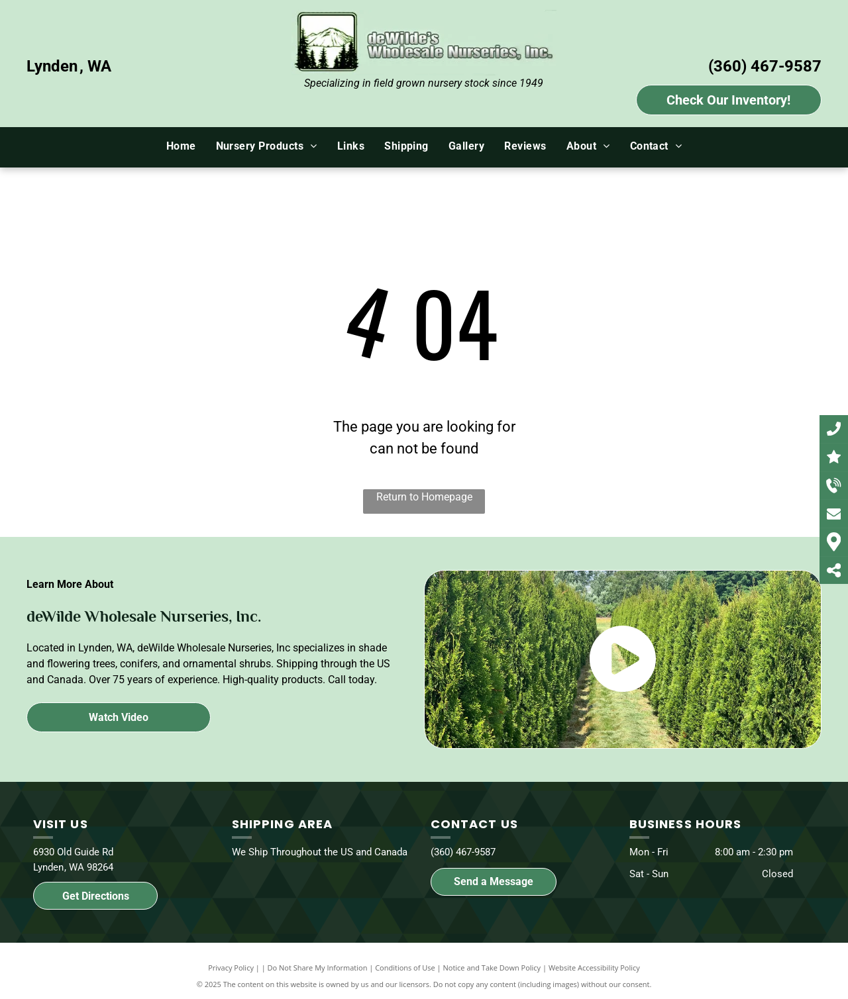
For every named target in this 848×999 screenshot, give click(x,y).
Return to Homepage (424, 497)
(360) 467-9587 (765, 66)
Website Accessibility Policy (594, 968)
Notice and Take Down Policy (492, 968)
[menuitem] (181, 146)
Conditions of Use (405, 968)
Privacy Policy (231, 968)
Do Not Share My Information (318, 968)
